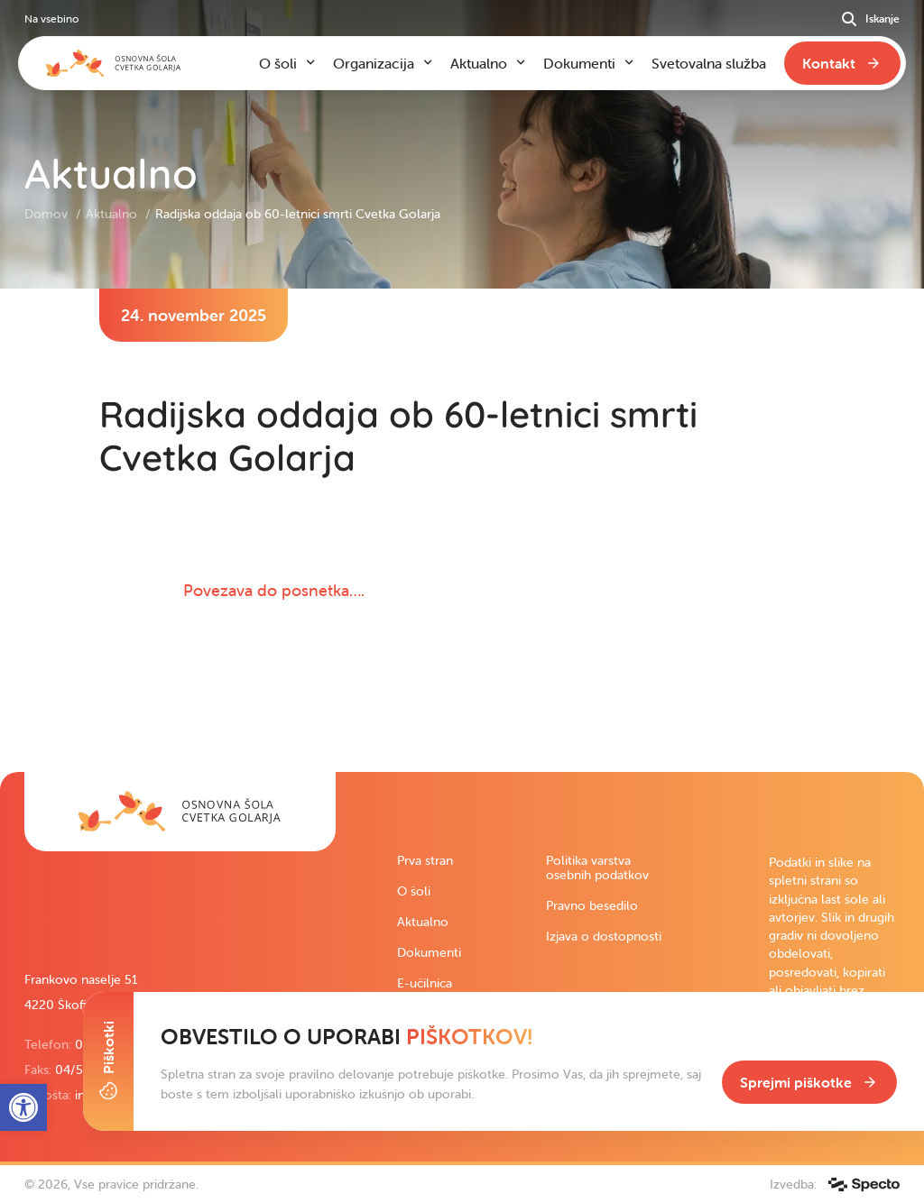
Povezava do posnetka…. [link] (274, 590)
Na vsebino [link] (51, 18)
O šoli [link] (413, 891)
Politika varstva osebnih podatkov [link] (597, 867)
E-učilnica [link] (424, 983)
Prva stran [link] (425, 860)
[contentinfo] (462, 530)
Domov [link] (47, 214)
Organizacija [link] (373, 63)
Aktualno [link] (113, 214)
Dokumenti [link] (429, 952)
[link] (180, 811)
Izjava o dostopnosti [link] (603, 936)
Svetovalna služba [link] (708, 63)
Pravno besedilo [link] (592, 905)
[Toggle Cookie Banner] (108, 1061)
